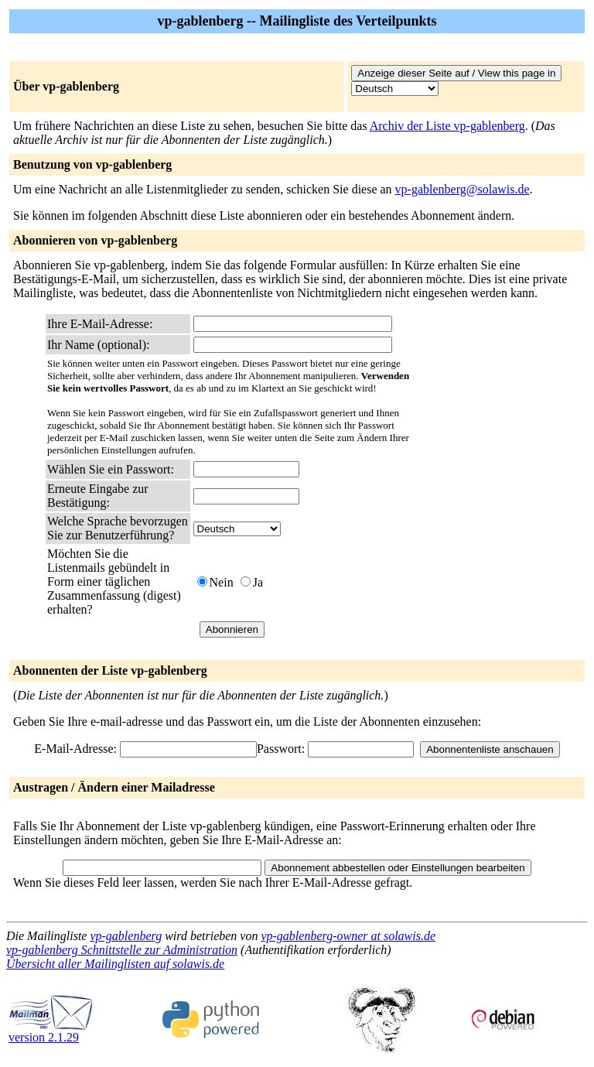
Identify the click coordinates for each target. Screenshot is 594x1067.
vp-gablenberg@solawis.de (462, 189)
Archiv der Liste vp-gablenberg (447, 125)
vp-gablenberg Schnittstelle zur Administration (121, 949)
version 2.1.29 (51, 1032)
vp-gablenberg (126, 935)
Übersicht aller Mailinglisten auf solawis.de (115, 963)
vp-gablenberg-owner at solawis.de (348, 935)
